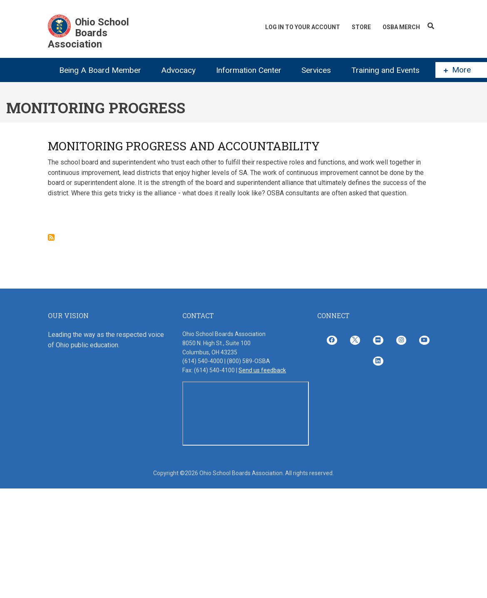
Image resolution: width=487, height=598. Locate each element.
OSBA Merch (401, 27)
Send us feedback (262, 370)
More (457, 70)
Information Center (248, 70)
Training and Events (385, 70)
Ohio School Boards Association (88, 33)
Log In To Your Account (302, 27)
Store (361, 27)
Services (316, 70)
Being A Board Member (100, 70)
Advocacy (178, 70)
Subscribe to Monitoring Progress (51, 237)
